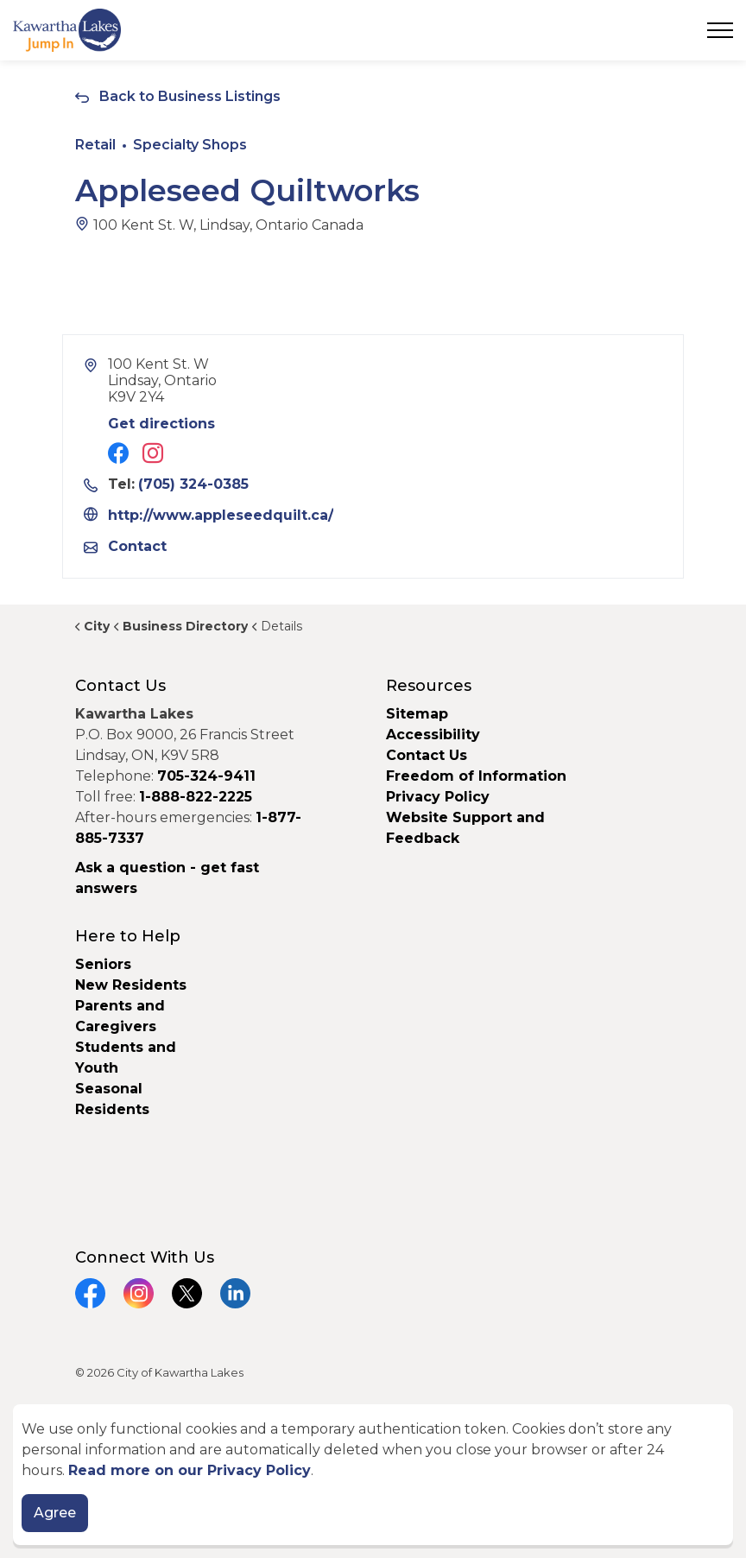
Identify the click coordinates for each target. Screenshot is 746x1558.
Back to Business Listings (190, 96)
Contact (137, 546)
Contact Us (426, 755)
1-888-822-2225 (195, 796)
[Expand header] (720, 30)
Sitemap (417, 714)
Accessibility (433, 734)
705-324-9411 (206, 776)
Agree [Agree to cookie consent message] (54, 1513)
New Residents (130, 985)
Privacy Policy (438, 796)
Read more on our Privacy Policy (189, 1470)
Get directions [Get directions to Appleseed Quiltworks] (161, 423)
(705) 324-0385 (193, 484)
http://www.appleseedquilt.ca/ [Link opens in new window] (220, 515)
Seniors (103, 964)
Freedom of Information (476, 776)
